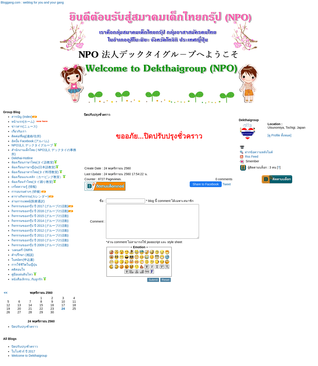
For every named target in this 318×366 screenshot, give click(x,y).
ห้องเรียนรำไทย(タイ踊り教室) (33, 182)
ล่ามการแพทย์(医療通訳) (28, 201)
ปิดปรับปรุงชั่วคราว (24, 326)
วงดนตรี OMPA (21, 250)
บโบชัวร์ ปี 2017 (23, 351)
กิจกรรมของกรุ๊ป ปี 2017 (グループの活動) (42, 206)
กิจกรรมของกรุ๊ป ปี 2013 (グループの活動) (39, 225)
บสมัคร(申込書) (22, 259)
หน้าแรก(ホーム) (22, 121)
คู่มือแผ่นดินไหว (23, 274)
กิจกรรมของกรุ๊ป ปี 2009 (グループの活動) (39, 245)
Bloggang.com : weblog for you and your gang (32, 2)
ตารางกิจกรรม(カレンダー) (32, 196)
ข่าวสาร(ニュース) (24, 126)
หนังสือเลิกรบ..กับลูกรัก (28, 279)
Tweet (227, 184)
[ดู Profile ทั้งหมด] (279, 135)
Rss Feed (249, 156)
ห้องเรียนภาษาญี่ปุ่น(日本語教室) (34, 167)
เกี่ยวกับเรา (18, 131)
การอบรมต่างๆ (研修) (28, 191)
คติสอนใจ (18, 269)
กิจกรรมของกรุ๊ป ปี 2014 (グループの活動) (39, 221)
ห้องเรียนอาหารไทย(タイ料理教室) (36, 172)
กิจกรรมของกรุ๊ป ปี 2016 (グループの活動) (42, 211)
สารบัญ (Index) (24, 116)
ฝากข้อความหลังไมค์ (256, 152)
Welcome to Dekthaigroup (29, 355)
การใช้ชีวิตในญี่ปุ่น (24, 264)
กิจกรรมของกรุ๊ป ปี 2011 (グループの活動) (39, 235)
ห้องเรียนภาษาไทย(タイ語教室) (34, 162)
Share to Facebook (206, 184)
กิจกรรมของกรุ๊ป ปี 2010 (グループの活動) (39, 240)
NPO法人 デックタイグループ (34, 145)
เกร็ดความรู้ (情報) (23, 186)
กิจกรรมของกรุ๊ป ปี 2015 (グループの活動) (39, 216)
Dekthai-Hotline (22, 158)
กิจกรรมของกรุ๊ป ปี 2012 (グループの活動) (39, 230)
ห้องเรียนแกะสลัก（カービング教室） (38, 177)
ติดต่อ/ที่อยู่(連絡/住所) (26, 136)
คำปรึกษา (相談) (22, 255)
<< (5, 292)
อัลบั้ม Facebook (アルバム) (30, 141)
